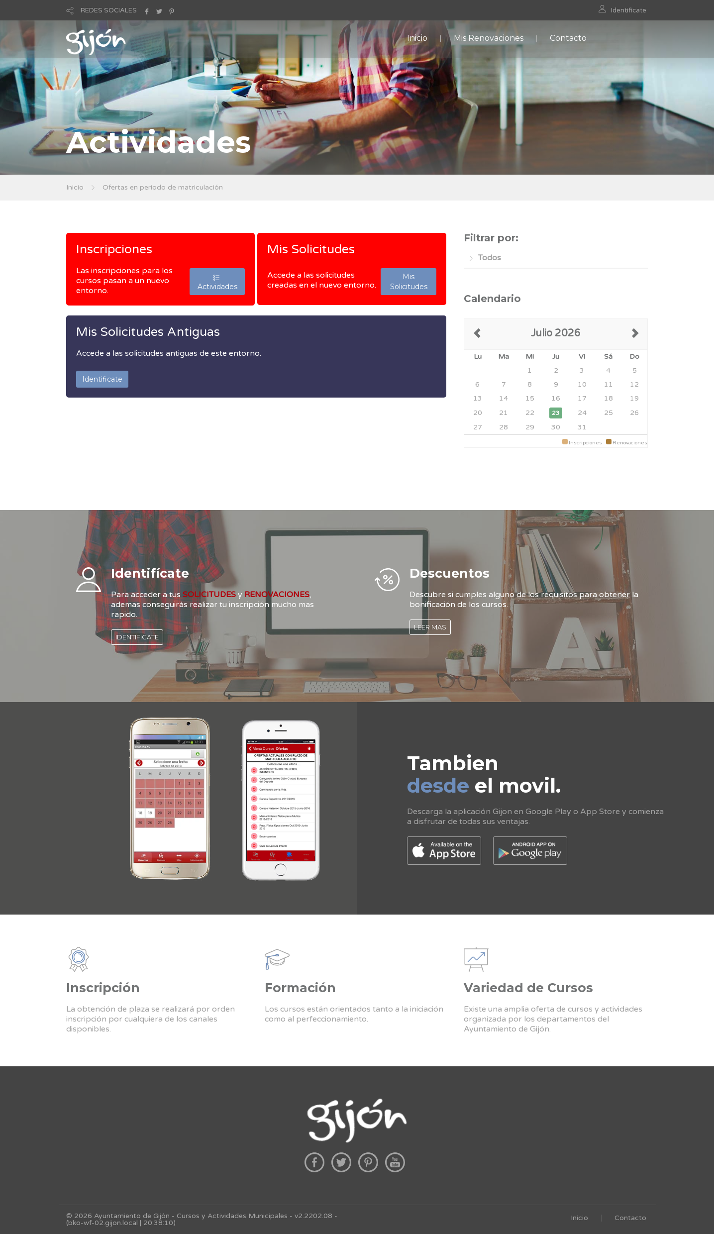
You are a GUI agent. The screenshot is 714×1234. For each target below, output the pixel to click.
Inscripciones (114, 249)
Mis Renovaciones (488, 38)
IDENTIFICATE (137, 637)
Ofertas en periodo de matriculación (162, 187)
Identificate (628, 10)
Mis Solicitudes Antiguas (148, 331)
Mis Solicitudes (311, 249)
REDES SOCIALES (109, 10)
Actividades (217, 281)
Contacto (568, 38)
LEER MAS (430, 627)
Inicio (417, 38)
